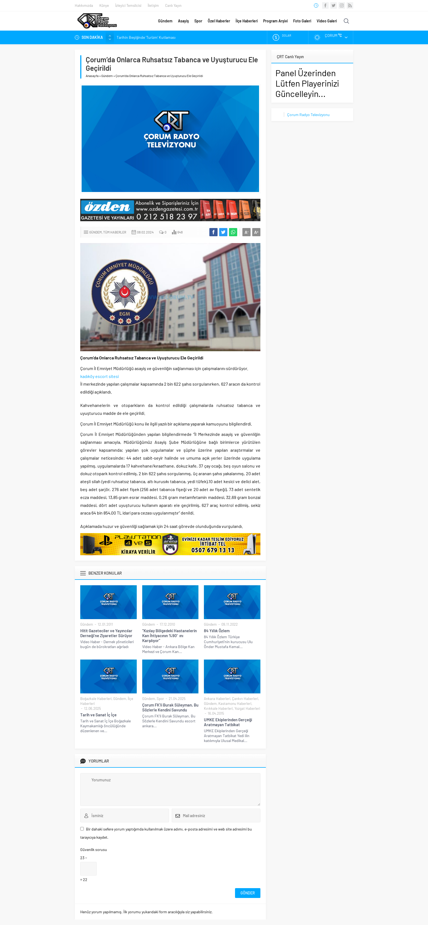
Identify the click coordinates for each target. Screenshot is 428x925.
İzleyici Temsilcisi (128, 5)
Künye (104, 5)
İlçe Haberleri (247, 21)
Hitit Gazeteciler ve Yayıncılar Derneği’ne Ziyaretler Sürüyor (106, 633)
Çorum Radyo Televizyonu (308, 114)
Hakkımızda (84, 5)
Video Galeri (327, 21)
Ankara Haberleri (217, 698)
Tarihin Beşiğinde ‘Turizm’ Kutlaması (146, 37)
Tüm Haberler (114, 232)
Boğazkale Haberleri (96, 698)
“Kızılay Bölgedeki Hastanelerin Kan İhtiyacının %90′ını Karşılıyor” (169, 635)
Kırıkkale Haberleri (218, 708)
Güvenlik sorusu (93, 849)
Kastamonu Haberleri (234, 703)
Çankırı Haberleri (245, 698)
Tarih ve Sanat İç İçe (98, 714)
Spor (198, 21)
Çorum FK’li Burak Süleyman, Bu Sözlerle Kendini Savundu (170, 707)
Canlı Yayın (173, 5)
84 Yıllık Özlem (217, 630)
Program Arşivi (275, 21)
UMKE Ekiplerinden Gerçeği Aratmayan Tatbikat (228, 722)
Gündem (165, 21)
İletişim (153, 5)
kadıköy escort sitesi (99, 376)
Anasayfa (92, 76)
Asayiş (183, 21)
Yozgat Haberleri (247, 708)
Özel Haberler (219, 21)
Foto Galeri (302, 21)
